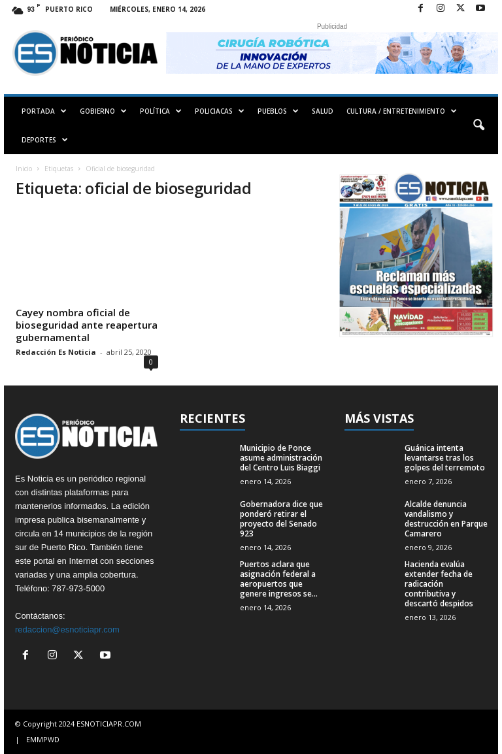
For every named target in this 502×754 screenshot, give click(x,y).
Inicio (24, 168)
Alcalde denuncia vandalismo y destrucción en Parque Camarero (446, 519)
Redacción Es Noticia (56, 352)
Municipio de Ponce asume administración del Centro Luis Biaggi (281, 457)
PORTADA (44, 111)
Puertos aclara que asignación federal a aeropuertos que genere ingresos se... (279, 579)
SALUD (322, 111)
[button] (478, 125)
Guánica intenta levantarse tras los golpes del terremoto (445, 457)
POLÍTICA (161, 111)
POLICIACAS (219, 111)
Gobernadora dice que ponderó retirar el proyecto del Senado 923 (281, 519)
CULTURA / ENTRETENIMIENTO (401, 111)
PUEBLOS (278, 111)
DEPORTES (45, 139)
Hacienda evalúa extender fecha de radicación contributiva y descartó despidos (439, 584)
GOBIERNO (103, 111)
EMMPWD (42, 739)
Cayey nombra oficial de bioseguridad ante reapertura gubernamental (87, 325)
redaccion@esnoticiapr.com (67, 629)
